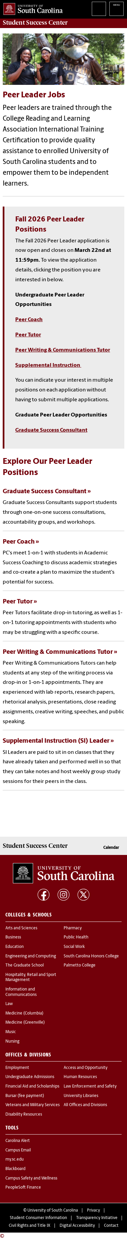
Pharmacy (73, 928)
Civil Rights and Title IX (29, 1226)
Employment (17, 1068)
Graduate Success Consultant (51, 430)
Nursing (12, 1042)
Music (10, 1032)
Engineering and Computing (30, 956)
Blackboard (15, 1169)
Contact (111, 1226)
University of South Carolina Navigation (116, 9)
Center (35, 22)
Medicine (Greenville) (25, 1023)
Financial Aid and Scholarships (32, 1086)
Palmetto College (80, 965)
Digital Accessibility (77, 1226)
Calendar (111, 848)
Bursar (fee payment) (24, 1096)
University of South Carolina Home (31, 7)
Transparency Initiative (97, 1218)
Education (14, 947)
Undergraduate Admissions (29, 1077)
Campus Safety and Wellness (31, 1178)
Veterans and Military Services (32, 1105)
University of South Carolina (52, 1211)
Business (13, 937)
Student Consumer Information (38, 1218)
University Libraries (81, 1096)
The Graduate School (24, 965)
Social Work (74, 947)
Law (9, 1004)
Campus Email (18, 1150)
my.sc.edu (14, 1160)
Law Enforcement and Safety (90, 1086)
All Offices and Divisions (85, 1105)
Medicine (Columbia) (24, 1013)
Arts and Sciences (21, 928)
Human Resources (80, 1077)
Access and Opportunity (85, 1068)
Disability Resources (23, 1115)
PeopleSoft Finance (23, 1188)
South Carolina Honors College (91, 956)
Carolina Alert (17, 1141)
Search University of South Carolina (99, 9)
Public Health (76, 937)
